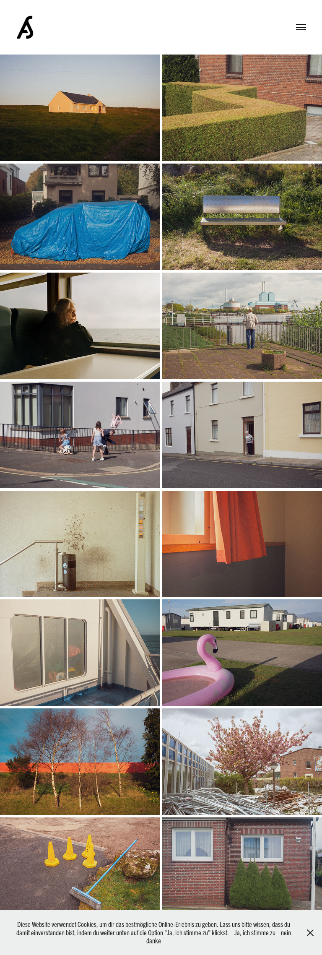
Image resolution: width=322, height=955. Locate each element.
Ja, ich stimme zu (254, 932)
